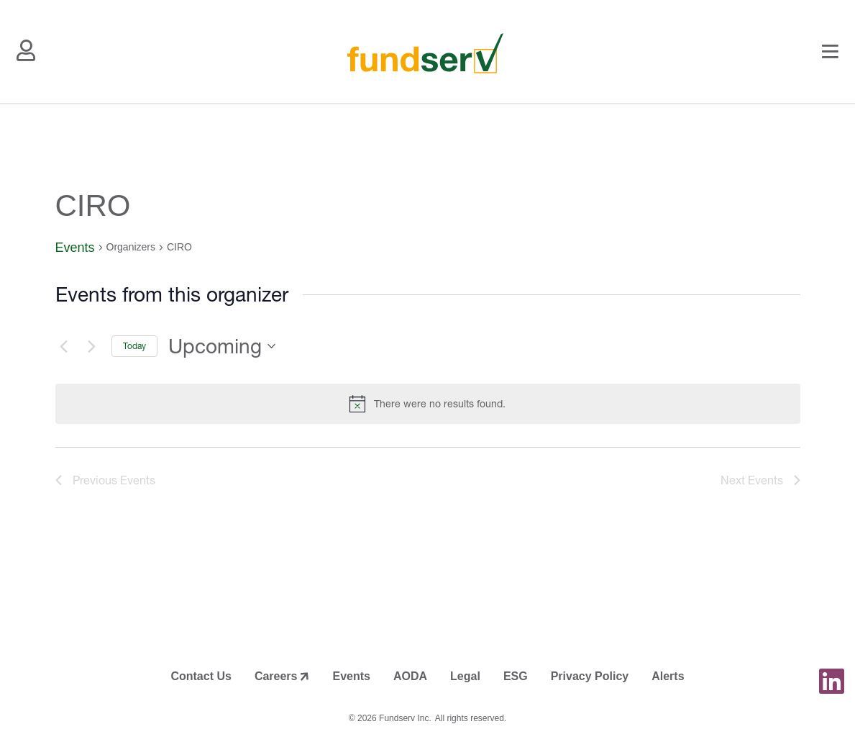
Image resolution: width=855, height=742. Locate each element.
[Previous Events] (64, 346)
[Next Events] (92, 346)
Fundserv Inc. (405, 718)
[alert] (427, 404)
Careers (276, 676)
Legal (465, 676)
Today (134, 345)
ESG (515, 676)
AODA (410, 676)
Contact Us (200, 676)
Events (75, 247)
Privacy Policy (590, 676)
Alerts (667, 676)
